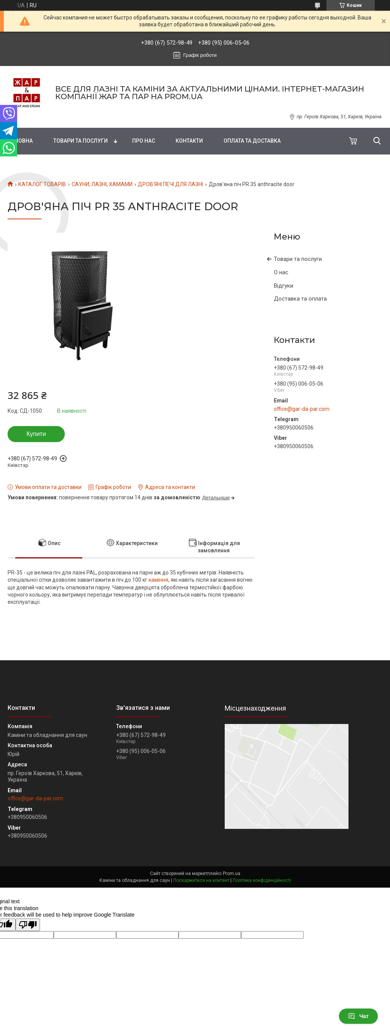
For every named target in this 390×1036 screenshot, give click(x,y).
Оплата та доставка (252, 141)
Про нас (143, 141)
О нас (281, 272)
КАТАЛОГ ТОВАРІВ (42, 184)
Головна (20, 141)
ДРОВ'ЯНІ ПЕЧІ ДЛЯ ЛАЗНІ (170, 184)
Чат (358, 1016)
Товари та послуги (80, 141)
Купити (36, 434)
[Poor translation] (28, 925)
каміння (158, 580)
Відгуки (283, 285)
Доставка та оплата (300, 298)
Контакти (189, 141)
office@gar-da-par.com (301, 409)
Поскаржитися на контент (201, 880)
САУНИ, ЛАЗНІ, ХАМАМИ (102, 184)
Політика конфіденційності (262, 880)
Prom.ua (231, 873)
